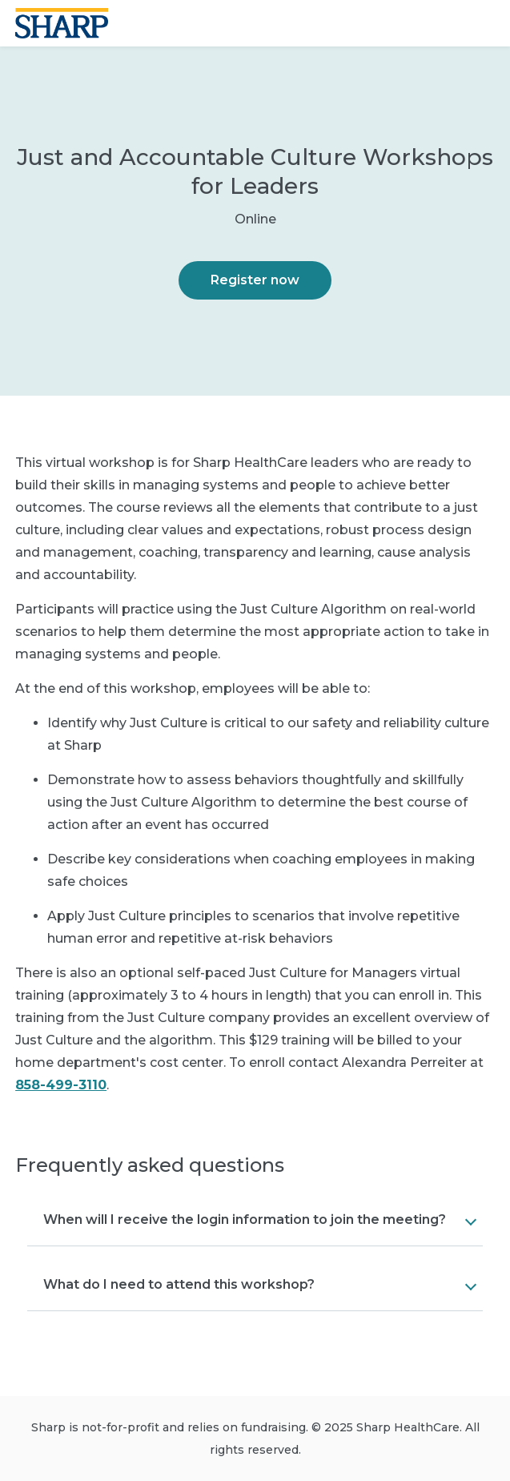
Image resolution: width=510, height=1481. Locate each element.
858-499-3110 (60, 1085)
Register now (255, 280)
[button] (255, 1220)
